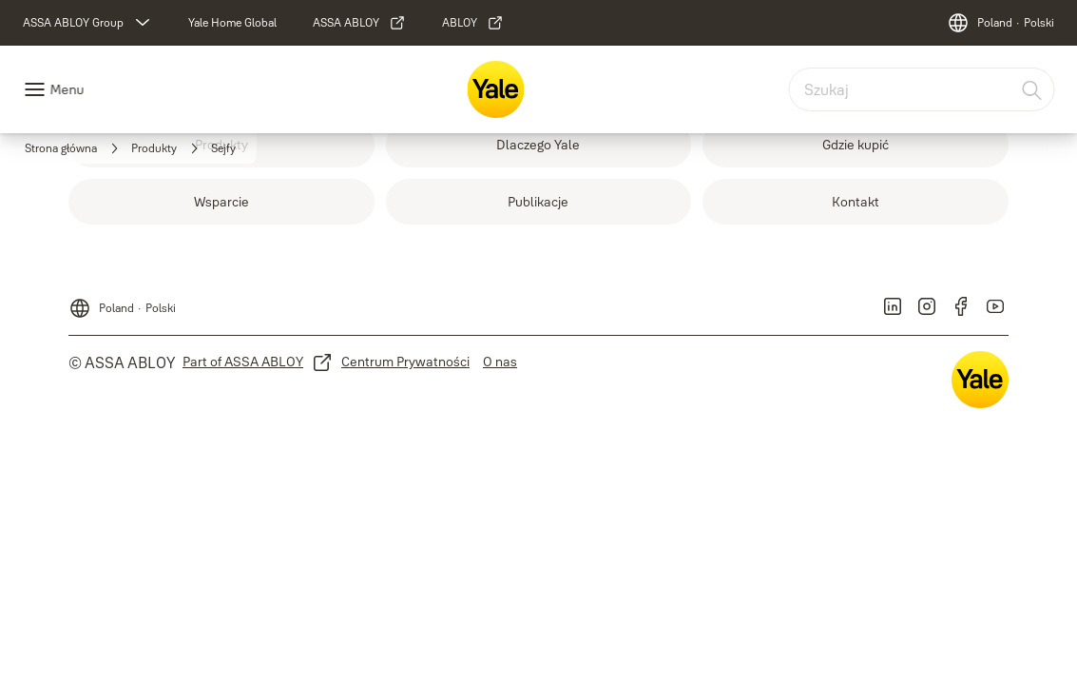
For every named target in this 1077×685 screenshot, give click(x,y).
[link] (232, 22)
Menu (66, 89)
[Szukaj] (1032, 89)
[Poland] (1000, 23)
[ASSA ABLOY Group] (88, 22)
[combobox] (921, 89)
